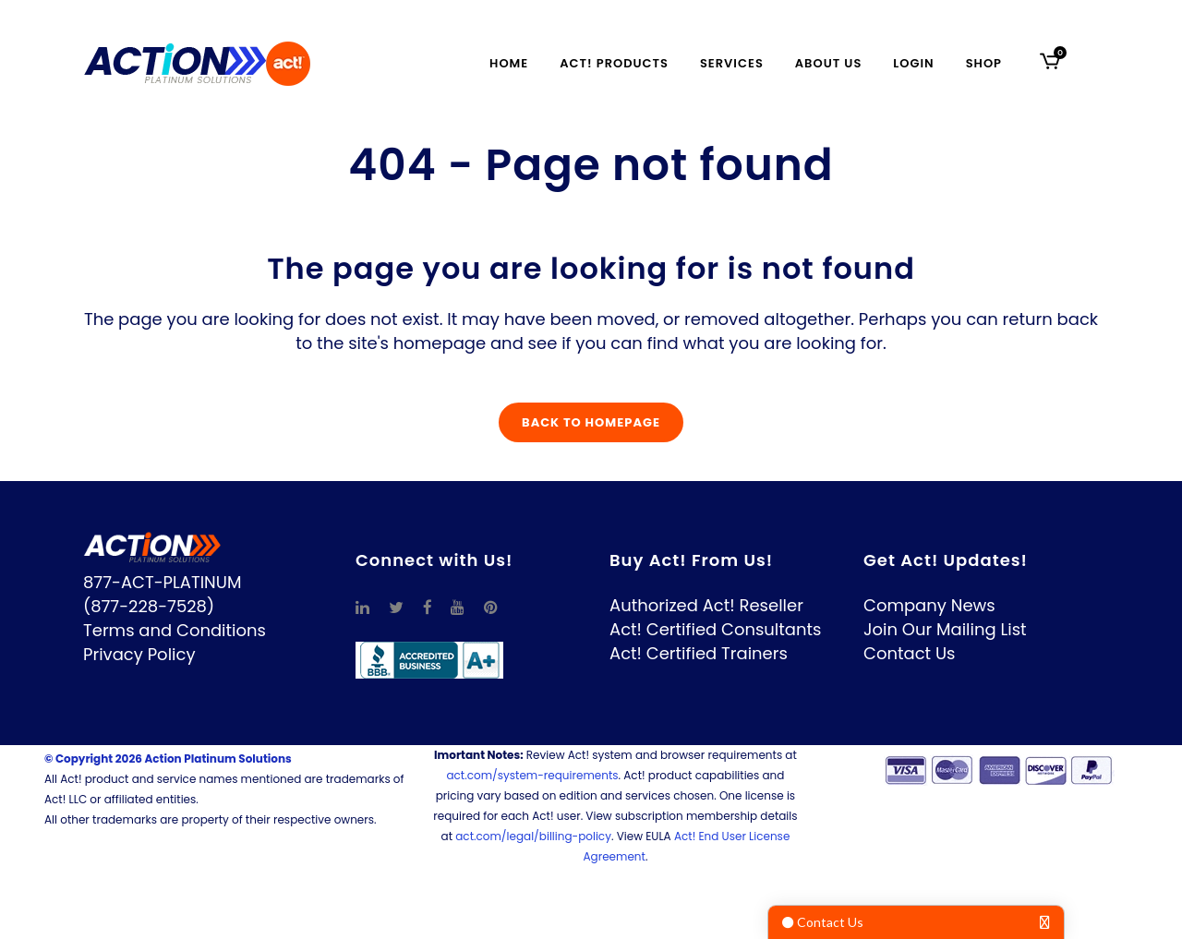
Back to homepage (591, 422)
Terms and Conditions (174, 630)
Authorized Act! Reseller (706, 605)
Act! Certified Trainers (698, 653)
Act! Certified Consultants (715, 629)
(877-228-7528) (148, 606)
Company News (929, 605)
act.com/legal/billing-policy (533, 836)
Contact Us (909, 653)
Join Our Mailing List (945, 629)
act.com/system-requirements (532, 775)
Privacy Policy (139, 654)
